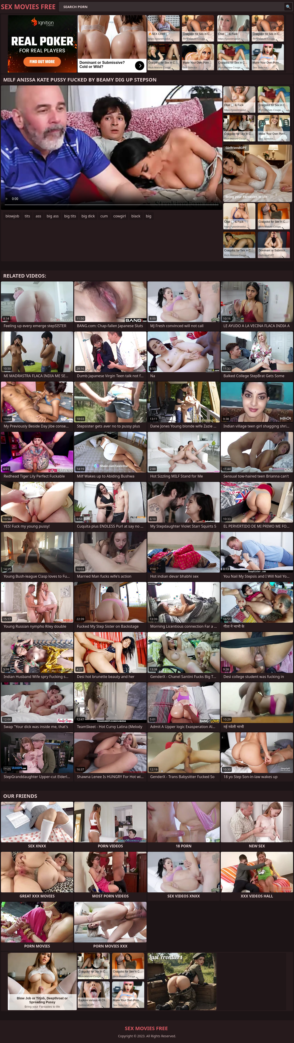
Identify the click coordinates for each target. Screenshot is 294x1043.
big (148, 216)
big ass (53, 216)
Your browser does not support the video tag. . (111, 147)
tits (27, 216)
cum (104, 216)
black (135, 216)
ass (38, 216)
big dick (88, 216)
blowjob (12, 216)
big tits (70, 216)
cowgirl (119, 216)
